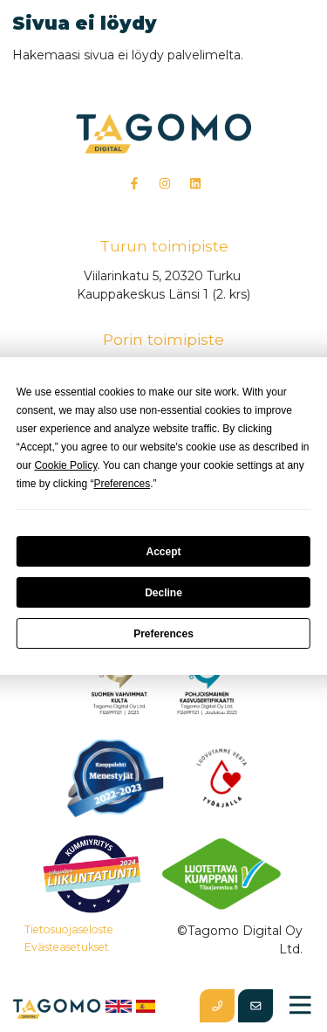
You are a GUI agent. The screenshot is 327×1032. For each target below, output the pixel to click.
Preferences (163, 634)
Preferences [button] (121, 484)
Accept (163, 552)
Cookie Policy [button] (65, 465)
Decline (163, 593)
